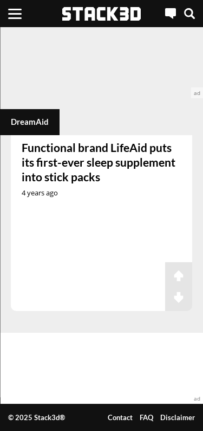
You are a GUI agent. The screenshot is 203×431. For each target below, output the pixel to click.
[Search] (189, 13)
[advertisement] (101, 62)
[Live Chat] (170, 13)
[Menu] (15, 13)
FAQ (146, 417)
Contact (120, 417)
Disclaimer (177, 417)
